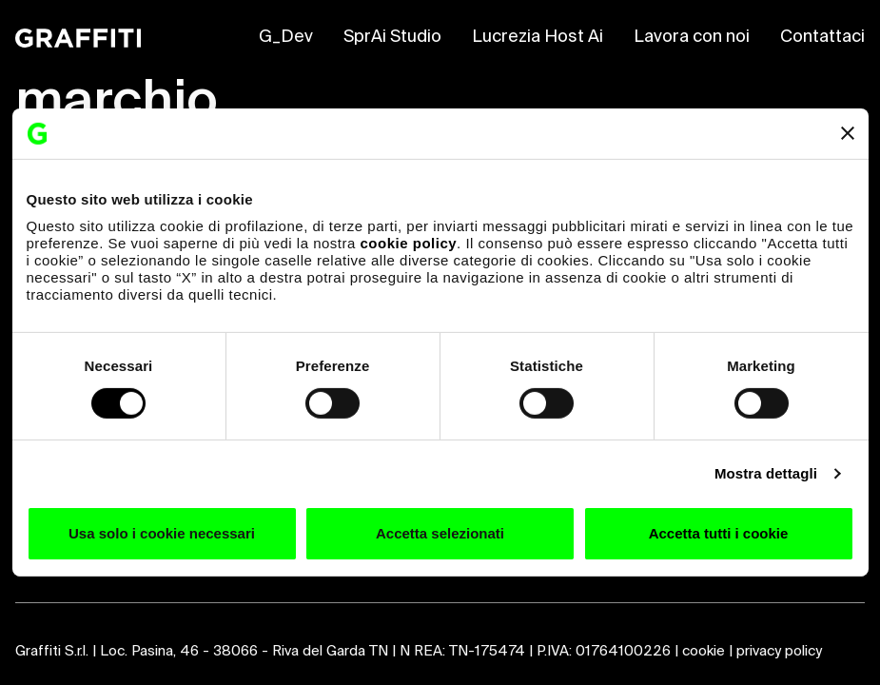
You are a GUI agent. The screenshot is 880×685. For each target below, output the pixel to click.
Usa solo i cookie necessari (161, 533)
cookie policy (409, 243)
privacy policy (779, 651)
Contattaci (822, 37)
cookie (703, 651)
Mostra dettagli (765, 473)
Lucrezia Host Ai (537, 37)
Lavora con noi (692, 37)
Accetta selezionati (440, 533)
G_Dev (286, 37)
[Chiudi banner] (847, 133)
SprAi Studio (392, 37)
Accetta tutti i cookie (719, 533)
